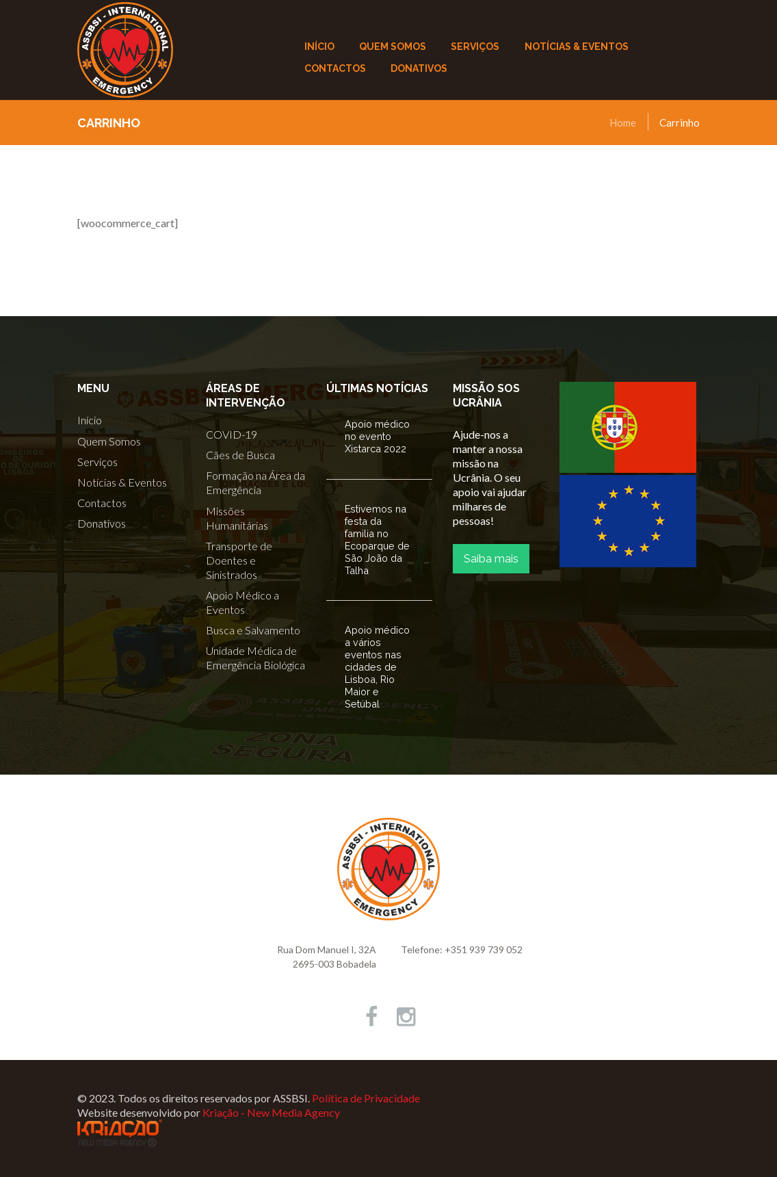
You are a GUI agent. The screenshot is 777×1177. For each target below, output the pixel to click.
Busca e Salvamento (253, 629)
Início (89, 419)
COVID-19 (231, 434)
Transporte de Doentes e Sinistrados (239, 560)
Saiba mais (491, 558)
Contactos (102, 502)
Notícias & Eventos (122, 482)
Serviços (97, 461)
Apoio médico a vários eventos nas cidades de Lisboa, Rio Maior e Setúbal (377, 667)
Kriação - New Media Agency (271, 1112)
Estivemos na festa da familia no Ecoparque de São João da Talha (377, 539)
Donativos (101, 523)
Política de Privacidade (366, 1097)
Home (622, 122)
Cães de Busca (240, 454)
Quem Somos (109, 441)
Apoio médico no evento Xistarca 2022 (377, 436)
